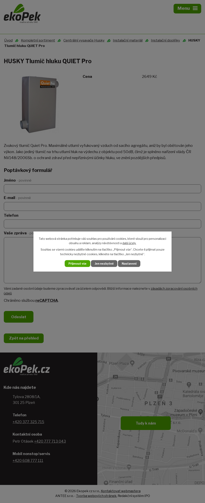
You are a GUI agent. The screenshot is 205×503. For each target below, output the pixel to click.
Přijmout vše (77, 263)
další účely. (129, 243)
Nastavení (130, 263)
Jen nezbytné (104, 263)
